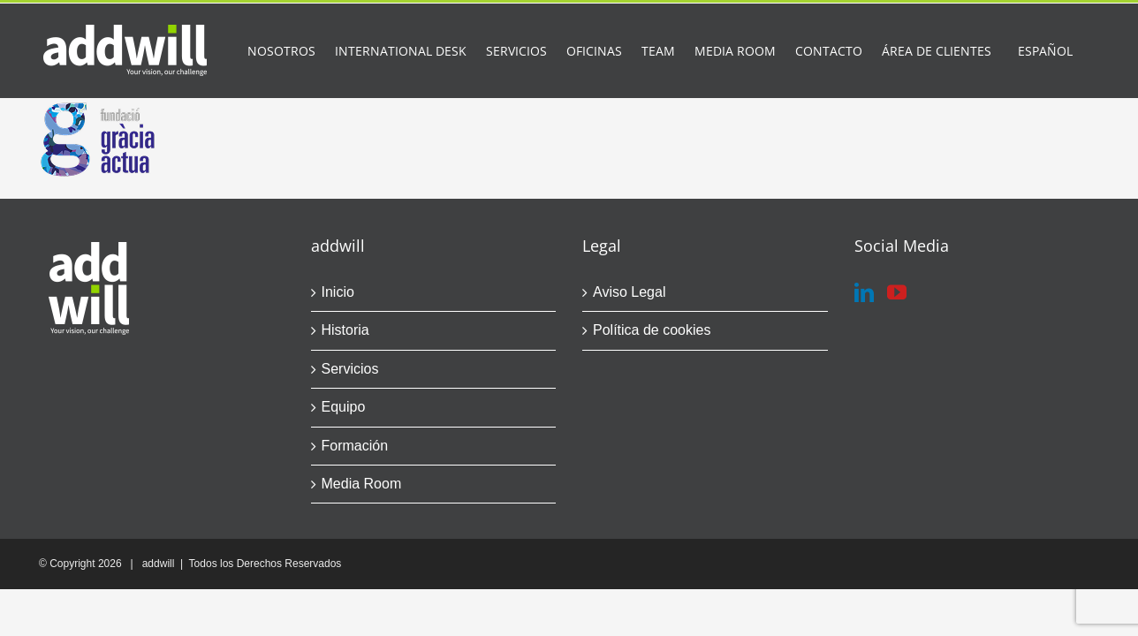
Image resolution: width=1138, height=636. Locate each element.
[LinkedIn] (864, 292)
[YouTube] (897, 292)
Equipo (344, 406)
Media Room (362, 483)
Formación (355, 445)
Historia (345, 329)
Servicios (350, 368)
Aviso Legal (629, 291)
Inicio (338, 291)
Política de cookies (651, 329)
